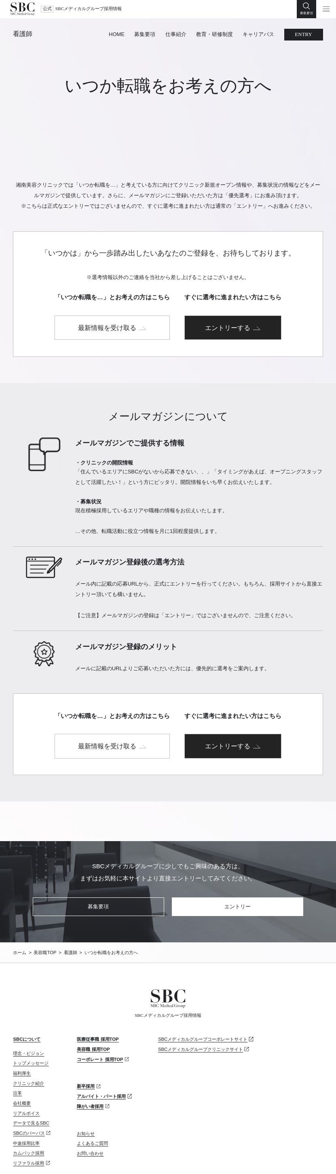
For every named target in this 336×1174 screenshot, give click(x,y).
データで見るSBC (31, 1077)
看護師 (22, 34)
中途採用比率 (26, 1097)
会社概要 (22, 1057)
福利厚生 (22, 1027)
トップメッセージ (31, 1017)
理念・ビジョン (28, 1007)
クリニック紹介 (28, 1037)
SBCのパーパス (28, 1087)
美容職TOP (45, 906)
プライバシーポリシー (35, 1157)
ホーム (19, 906)
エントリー (237, 861)
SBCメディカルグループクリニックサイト (200, 1003)
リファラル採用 (28, 1117)
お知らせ (86, 1087)
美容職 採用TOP (93, 1003)
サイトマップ (84, 1157)
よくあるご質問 (92, 1097)
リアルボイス (26, 1067)
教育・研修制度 (214, 34)
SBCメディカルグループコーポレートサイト (202, 993)
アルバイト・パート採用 (101, 1050)
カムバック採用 (28, 1107)
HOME (117, 34)
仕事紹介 (175, 34)
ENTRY (303, 34)
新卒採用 (86, 1040)
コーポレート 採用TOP (100, 1013)
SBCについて (26, 993)
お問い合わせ (90, 1107)
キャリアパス (258, 34)
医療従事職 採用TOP (97, 993)
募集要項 (144, 34)
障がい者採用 (90, 1060)
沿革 (17, 1047)
